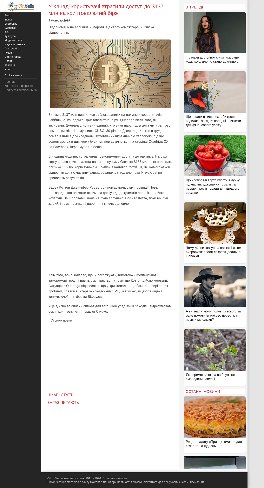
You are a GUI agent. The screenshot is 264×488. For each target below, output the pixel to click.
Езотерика (11, 23)
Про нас (10, 81)
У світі (8, 69)
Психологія (11, 48)
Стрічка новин (61, 320)
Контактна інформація (19, 85)
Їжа (7, 31)
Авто (7, 15)
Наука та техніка (15, 44)
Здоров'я (10, 27)
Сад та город (13, 56)
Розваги (9, 52)
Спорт (8, 60)
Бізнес (8, 19)
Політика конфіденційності (22, 90)
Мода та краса (13, 40)
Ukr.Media (94, 147)
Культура (10, 36)
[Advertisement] (110, 239)
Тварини (10, 65)
